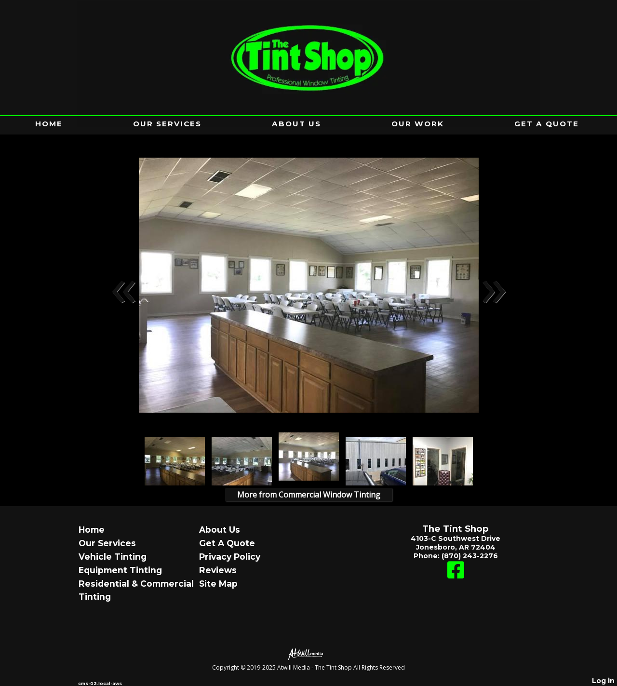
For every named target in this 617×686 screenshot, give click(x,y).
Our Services (167, 123)
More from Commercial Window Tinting (308, 494)
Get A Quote (546, 123)
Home (49, 123)
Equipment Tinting (120, 570)
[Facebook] (455, 574)
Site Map (218, 583)
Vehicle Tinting (113, 556)
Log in (603, 680)
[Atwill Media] (308, 653)
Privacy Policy (229, 556)
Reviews (218, 570)
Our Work (417, 123)
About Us (296, 123)
